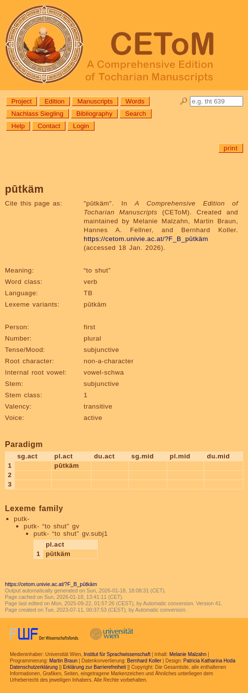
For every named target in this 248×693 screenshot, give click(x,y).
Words (134, 101)
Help (18, 126)
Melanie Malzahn (188, 654)
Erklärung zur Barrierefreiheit (94, 667)
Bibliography (94, 113)
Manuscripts (95, 101)
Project (21, 101)
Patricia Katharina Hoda (210, 660)
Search (135, 113)
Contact (48, 126)
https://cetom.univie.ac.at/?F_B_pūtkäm (146, 239)
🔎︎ (184, 101)
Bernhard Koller (144, 660)
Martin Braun (63, 660)
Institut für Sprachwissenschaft (117, 654)
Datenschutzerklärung (34, 667)
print (231, 148)
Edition (54, 101)
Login (81, 126)
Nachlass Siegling (37, 113)
